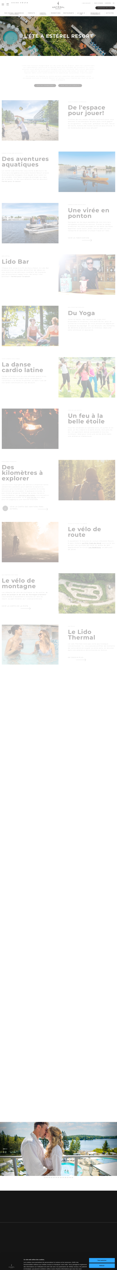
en (113, 3)
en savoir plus (77, 658)
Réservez (105, 7)
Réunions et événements (95, 13)
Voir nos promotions (45, 85)
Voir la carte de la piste (17, 606)
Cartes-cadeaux (43, 13)
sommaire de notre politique (67, 1261)
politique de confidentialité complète (36, 1261)
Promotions (56, 13)
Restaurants (68, 13)
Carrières (108, 3)
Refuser (101, 1254)
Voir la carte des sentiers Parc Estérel (29, 508)
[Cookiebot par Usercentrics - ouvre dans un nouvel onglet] (12, 1266)
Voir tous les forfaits (70, 85)
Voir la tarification (80, 238)
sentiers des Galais (27, 495)
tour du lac (32, 497)
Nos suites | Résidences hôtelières (14, 13)
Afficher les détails (30, 1266)
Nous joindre (98, 3)
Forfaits (31, 13)
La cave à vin (81, 13)
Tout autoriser (101, 1248)
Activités (110, 13)
